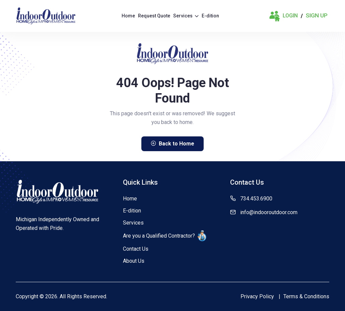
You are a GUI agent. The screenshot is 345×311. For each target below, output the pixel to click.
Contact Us (135, 249)
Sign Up (317, 15)
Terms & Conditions (306, 296)
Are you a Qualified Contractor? (164, 235)
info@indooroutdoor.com (268, 212)
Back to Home (172, 143)
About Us (133, 261)
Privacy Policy (257, 296)
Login (283, 16)
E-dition (210, 15)
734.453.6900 (256, 198)
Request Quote (154, 15)
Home (128, 15)
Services (186, 15)
